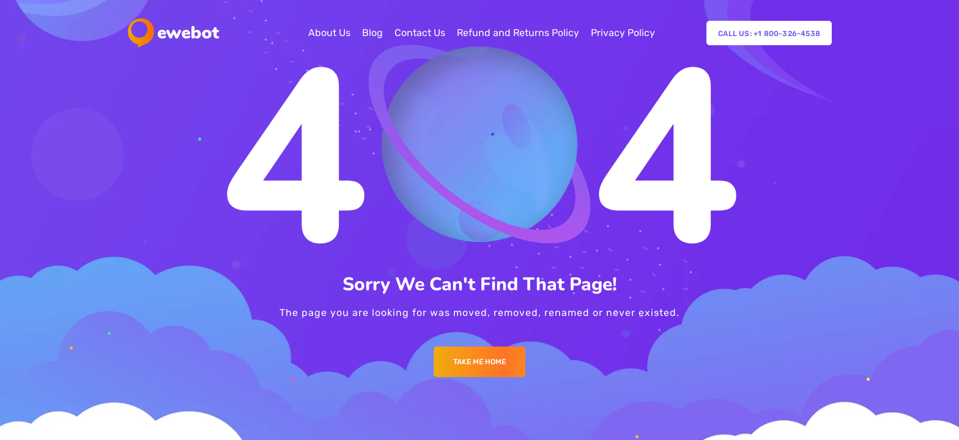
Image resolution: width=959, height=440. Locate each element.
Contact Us (419, 32)
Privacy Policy (623, 32)
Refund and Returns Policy (518, 32)
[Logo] (173, 33)
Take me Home (479, 362)
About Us (329, 32)
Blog (372, 32)
